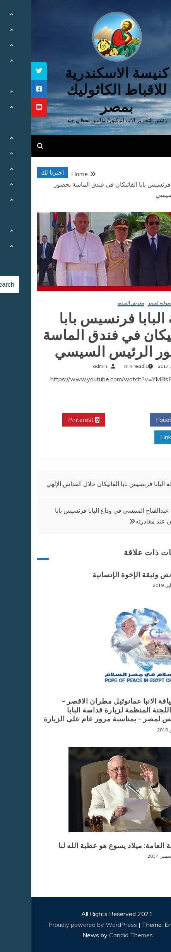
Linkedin (143, 437)
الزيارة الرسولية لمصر (137, 303)
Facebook (141, 420)
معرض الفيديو (99, 303)
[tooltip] (7, 71)
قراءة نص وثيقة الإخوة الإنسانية (110, 575)
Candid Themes (99, 935)
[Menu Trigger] (151, 16)
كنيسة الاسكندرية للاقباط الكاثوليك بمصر (86, 89)
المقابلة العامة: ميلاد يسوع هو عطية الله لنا (93, 845)
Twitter (96, 420)
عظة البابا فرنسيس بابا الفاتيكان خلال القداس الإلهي (81, 484)
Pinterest (52, 420)
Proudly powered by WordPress (62, 924)
